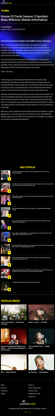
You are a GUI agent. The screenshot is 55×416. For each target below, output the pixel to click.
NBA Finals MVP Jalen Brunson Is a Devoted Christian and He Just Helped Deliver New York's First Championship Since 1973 (33, 246)
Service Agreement (34, 388)
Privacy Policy (32, 391)
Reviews (3, 388)
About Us (31, 385)
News (3, 385)
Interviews (4, 391)
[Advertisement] (27, 157)
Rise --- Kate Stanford (8, 372)
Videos (3, 394)
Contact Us (31, 396)
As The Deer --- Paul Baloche (38, 372)
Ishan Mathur (7, 27)
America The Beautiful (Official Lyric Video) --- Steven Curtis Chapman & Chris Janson (13, 348)
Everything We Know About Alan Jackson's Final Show (26, 282)
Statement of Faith (34, 394)
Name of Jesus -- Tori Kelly (37, 322)
